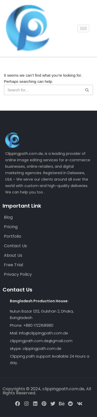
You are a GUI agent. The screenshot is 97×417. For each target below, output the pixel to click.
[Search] (42, 90)
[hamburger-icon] (83, 28)
